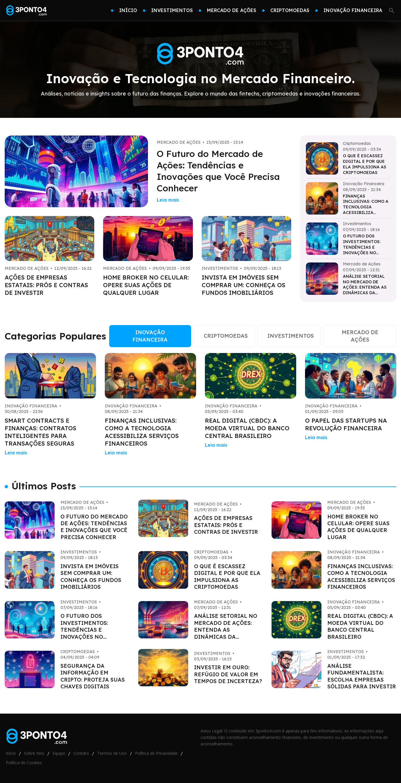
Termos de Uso (112, 753)
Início (11, 753)
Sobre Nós (34, 753)
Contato (81, 753)
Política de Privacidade (156, 753)
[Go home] (26, 10)
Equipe (59, 753)
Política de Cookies (24, 762)
